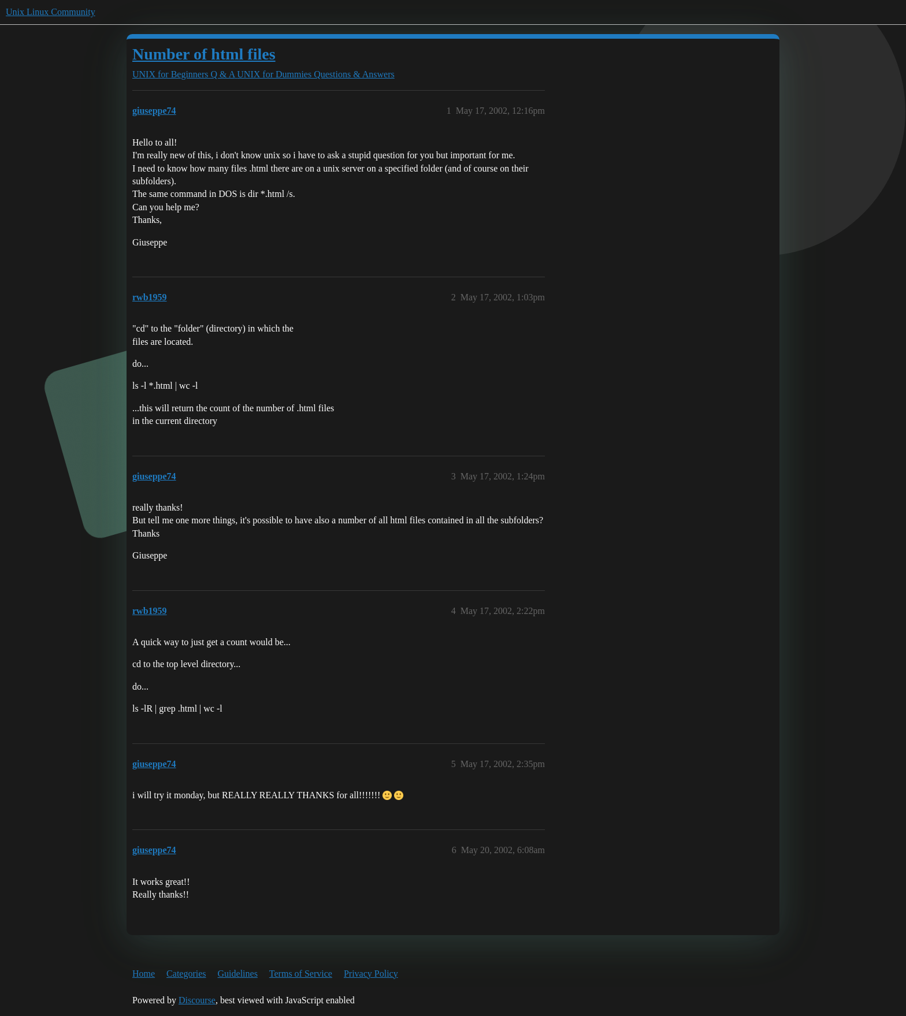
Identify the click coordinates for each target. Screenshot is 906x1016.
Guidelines (238, 973)
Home (143, 973)
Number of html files (204, 54)
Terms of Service (300, 973)
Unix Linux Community (50, 12)
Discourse (197, 1000)
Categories (186, 973)
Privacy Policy (371, 973)
